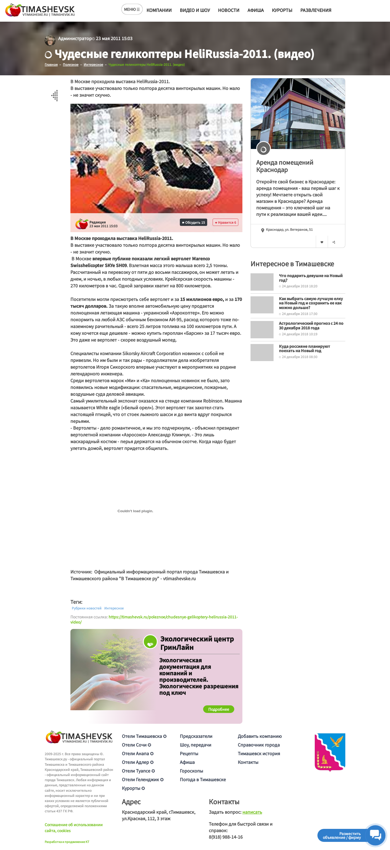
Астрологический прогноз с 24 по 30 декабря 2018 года (311, 325)
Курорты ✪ (133, 788)
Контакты (248, 762)
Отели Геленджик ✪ (143, 779)
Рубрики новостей (87, 608)
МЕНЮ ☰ (132, 9)
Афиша (256, 10)
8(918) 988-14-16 (226, 836)
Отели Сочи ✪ (136, 744)
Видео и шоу (195, 10)
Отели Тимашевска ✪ (144, 736)
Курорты (282, 10)
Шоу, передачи (195, 744)
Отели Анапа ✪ (138, 753)
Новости (228, 10)
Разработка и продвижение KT (67, 841)
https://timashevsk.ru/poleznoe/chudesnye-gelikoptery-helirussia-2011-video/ (154, 619)
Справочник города (259, 744)
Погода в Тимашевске (203, 779)
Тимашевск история (259, 753)
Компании (159, 10)
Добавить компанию (260, 736)
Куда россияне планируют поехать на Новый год (304, 348)
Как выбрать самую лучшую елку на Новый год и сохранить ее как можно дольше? (311, 303)
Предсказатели (196, 736)
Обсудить (193, 222)
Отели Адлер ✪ (138, 762)
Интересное (114, 608)
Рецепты (189, 753)
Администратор (75, 38)
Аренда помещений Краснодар (284, 165)
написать (252, 812)
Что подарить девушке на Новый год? (311, 277)
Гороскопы (191, 770)
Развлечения (315, 10)
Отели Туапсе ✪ (138, 770)
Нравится (225, 222)
